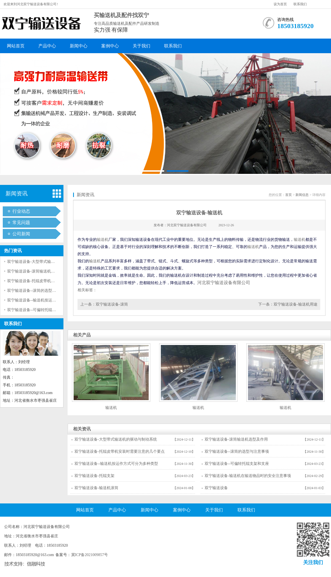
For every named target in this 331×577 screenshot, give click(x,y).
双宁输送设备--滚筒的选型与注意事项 (39, 290)
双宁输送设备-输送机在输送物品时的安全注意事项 (248, 476)
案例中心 (110, 46)
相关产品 (82, 335)
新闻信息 (302, 195)
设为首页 (280, 4)
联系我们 (300, 4)
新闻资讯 (17, 193)
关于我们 (141, 46)
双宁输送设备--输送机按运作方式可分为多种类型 (49, 300)
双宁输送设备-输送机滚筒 (96, 488)
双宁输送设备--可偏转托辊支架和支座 (39, 310)
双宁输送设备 (216, 488)
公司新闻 (21, 233)
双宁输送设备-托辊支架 (94, 476)
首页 (288, 195)
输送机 (102, 240)
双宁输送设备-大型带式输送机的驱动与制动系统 (48, 262)
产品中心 (47, 46)
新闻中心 (78, 46)
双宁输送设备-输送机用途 (295, 304)
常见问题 (21, 222)
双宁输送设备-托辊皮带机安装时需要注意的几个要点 (52, 281)
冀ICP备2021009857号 (89, 555)
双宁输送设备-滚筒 (112, 304)
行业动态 (21, 211)
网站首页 (16, 46)
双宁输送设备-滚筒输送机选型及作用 (38, 271)
